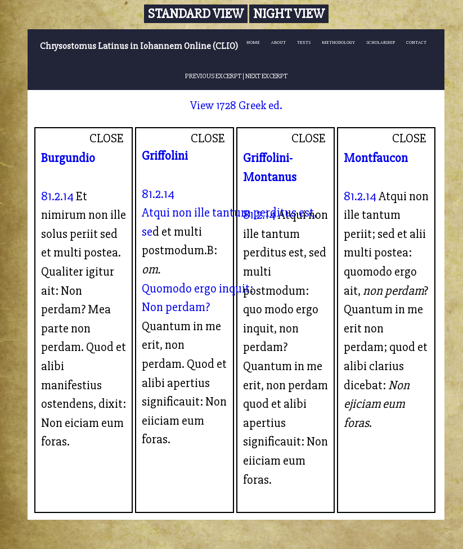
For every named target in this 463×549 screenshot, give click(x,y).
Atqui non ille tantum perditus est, (229, 212)
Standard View (196, 14)
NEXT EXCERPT (266, 76)
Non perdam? (176, 307)
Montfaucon (376, 158)
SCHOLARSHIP (380, 42)
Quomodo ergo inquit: (197, 288)
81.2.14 (57, 196)
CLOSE (106, 138)
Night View (289, 14)
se (147, 232)
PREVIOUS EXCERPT (213, 76)
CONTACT (416, 42)
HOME (253, 42)
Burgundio (68, 158)
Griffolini (165, 156)
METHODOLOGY (338, 42)
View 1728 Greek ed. (236, 105)
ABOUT (278, 42)
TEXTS (304, 42)
